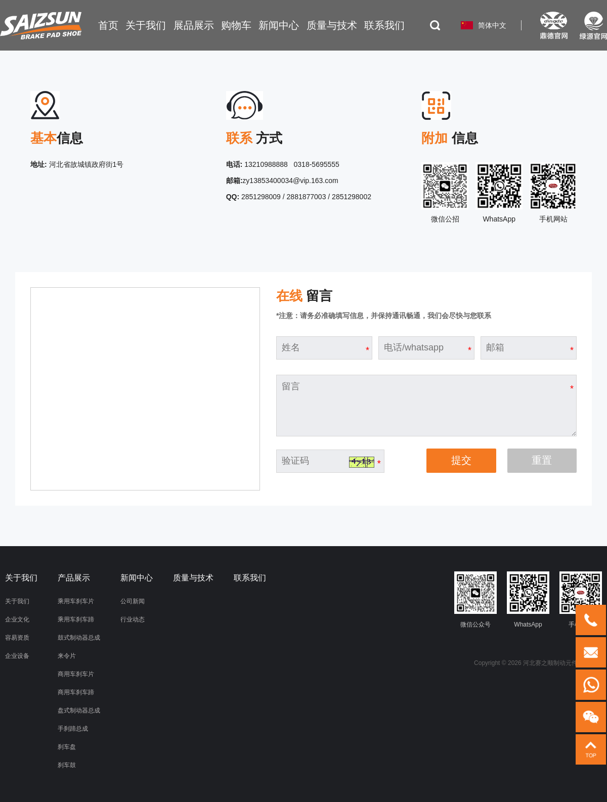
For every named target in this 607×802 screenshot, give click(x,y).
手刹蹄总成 (73, 728)
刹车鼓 (67, 765)
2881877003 (306, 197)
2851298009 (261, 197)
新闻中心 (136, 577)
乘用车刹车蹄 (76, 619)
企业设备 (17, 655)
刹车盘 (67, 746)
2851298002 (351, 197)
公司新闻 (132, 601)
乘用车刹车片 (76, 601)
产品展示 (74, 577)
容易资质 (17, 637)
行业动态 (132, 619)
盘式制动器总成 (79, 710)
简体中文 (492, 25)
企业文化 (17, 619)
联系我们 (250, 577)
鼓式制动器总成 (79, 637)
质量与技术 (193, 577)
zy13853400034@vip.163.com (290, 180)
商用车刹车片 (76, 674)
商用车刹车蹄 (76, 692)
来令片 (67, 655)
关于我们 (17, 601)
